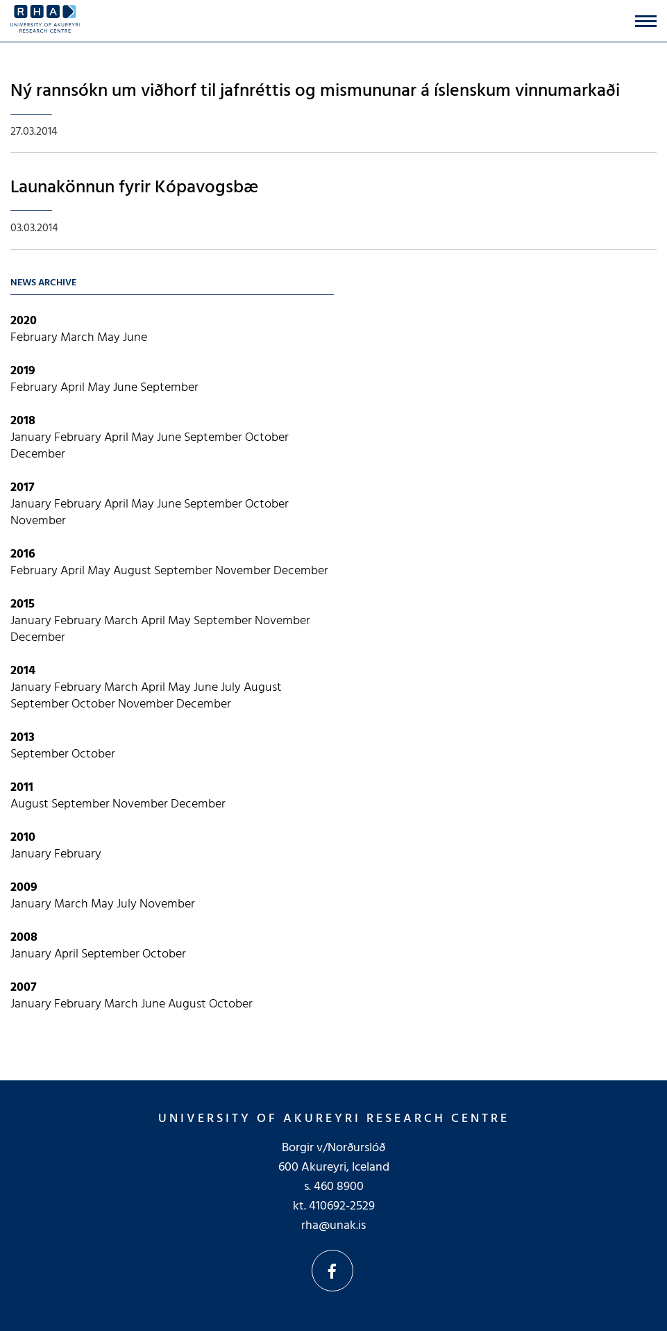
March (78, 338)
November (38, 521)
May (110, 338)
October (267, 438)
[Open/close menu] (646, 21)
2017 (22, 488)
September (169, 388)
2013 (22, 738)
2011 (21, 788)
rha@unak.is (333, 1226)
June (135, 338)
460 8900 (339, 1187)
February (35, 338)
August (133, 571)
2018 (22, 421)
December (37, 454)
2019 (22, 371)
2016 (22, 554)
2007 (23, 988)
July (232, 688)
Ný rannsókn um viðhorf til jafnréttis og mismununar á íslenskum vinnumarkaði (315, 91)
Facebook (332, 1270)
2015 (22, 604)
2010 (22, 838)
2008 (23, 938)
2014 (22, 671)
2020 (23, 321)
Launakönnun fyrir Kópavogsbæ (134, 188)
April (73, 388)
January (32, 438)
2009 (23, 888)
